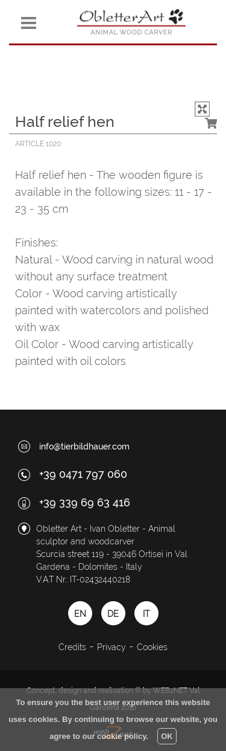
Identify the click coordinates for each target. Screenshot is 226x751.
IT (146, 614)
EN (80, 614)
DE (113, 614)
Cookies (152, 647)
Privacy (111, 647)
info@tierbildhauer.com (84, 446)
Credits (72, 647)
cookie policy (121, 736)
